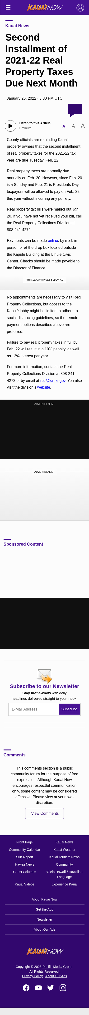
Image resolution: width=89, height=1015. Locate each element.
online (53, 241)
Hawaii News (24, 864)
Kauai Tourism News (64, 857)
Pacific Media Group (57, 967)
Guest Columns (24, 872)
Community (64, 864)
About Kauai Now (44, 899)
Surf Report (24, 857)
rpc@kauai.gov (53, 381)
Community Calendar (24, 850)
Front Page (24, 842)
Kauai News (17, 25)
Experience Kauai (65, 884)
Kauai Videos (24, 884)
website (43, 387)
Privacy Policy (32, 976)
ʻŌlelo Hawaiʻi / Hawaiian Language (65, 874)
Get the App (44, 909)
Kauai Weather (64, 850)
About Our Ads (44, 929)
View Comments (45, 813)
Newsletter (44, 919)
